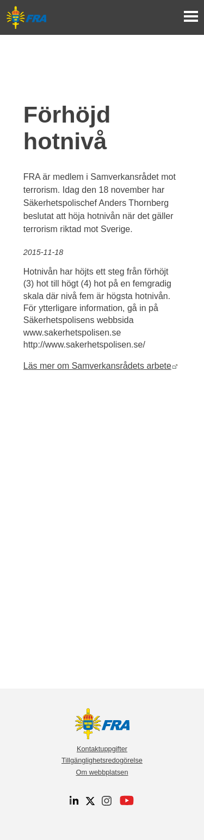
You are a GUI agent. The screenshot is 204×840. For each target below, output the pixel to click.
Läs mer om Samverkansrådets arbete (100, 365)
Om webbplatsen (102, 772)
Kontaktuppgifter (102, 749)
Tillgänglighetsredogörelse (102, 760)
